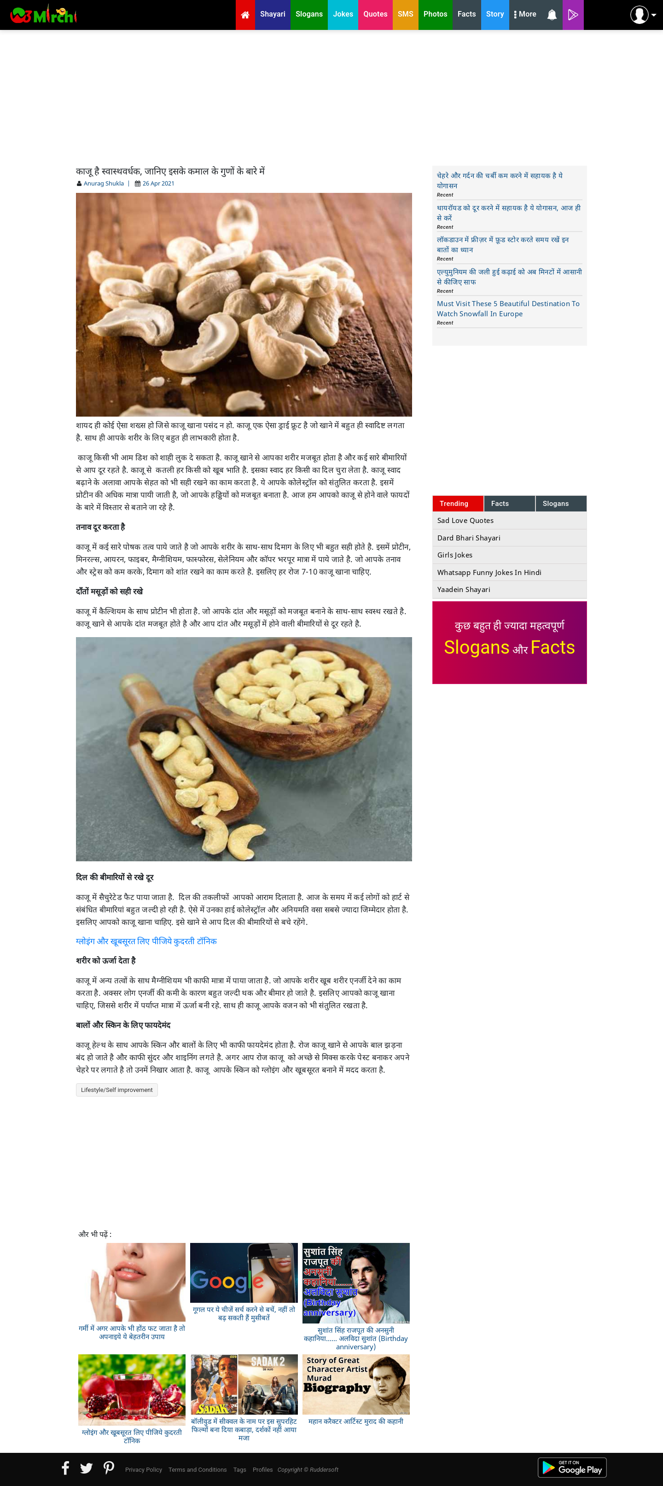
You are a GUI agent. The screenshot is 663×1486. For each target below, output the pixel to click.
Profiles (263, 1469)
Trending (454, 503)
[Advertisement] (331, 96)
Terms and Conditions (198, 1469)
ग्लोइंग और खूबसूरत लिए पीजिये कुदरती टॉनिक (146, 941)
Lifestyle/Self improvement (117, 1089)
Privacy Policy (143, 1469)
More (525, 15)
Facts (500, 503)
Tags (239, 1469)
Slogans (556, 503)
